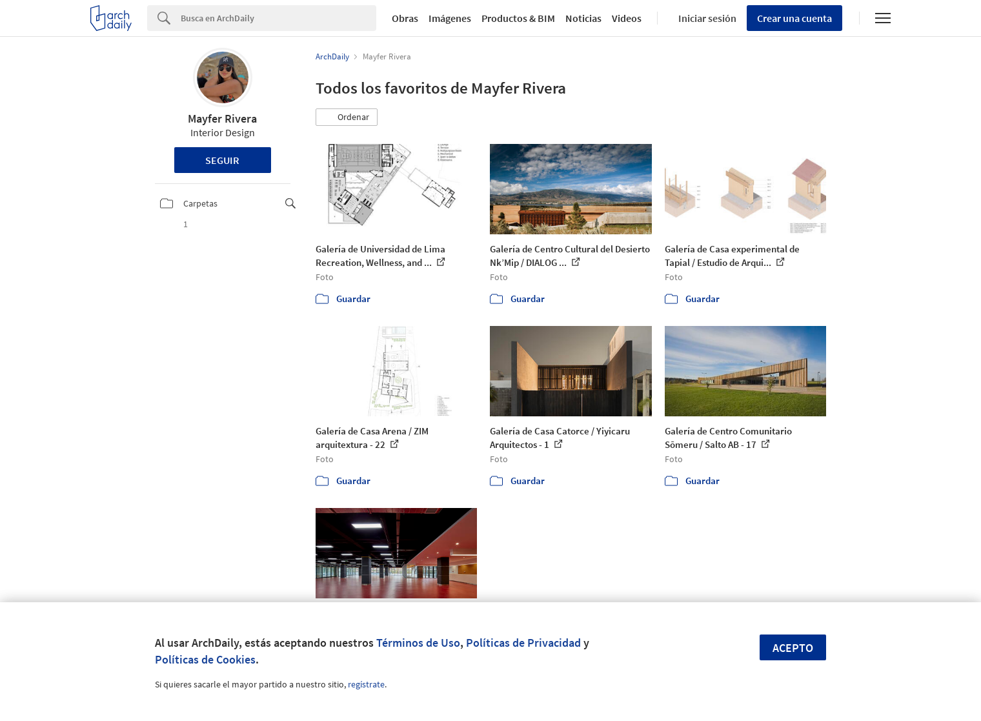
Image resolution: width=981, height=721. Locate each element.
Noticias (583, 18)
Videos (627, 18)
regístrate (366, 684)
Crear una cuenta (794, 18)
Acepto (793, 647)
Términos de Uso (418, 642)
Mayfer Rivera (222, 118)
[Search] (278, 18)
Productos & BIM (518, 18)
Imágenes (450, 18)
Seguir (222, 160)
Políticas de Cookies (205, 659)
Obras (405, 18)
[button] (347, 117)
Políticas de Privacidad (523, 642)
